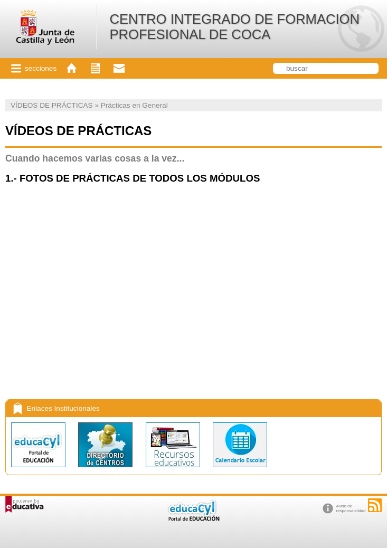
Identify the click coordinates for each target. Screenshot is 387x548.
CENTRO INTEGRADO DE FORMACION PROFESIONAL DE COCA (234, 27)
